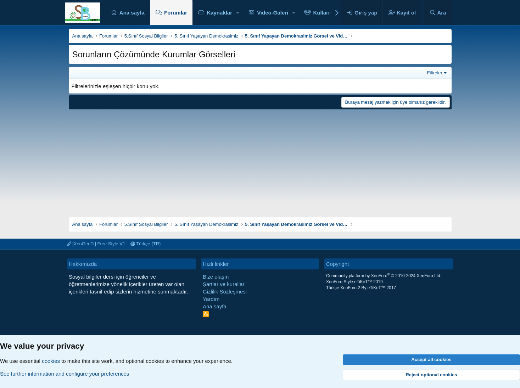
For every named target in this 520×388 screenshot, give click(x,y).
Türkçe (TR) (145, 243)
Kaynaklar (219, 13)
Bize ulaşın (216, 277)
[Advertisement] (260, 160)
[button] (238, 12)
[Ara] (438, 12)
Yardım (211, 299)
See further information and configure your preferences (64, 374)
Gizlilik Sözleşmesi (225, 292)
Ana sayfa (132, 13)
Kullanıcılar (327, 13)
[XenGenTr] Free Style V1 (96, 243)
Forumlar (175, 13)
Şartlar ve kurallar (224, 284)
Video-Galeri (272, 13)
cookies (51, 361)
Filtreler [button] (434, 72)
